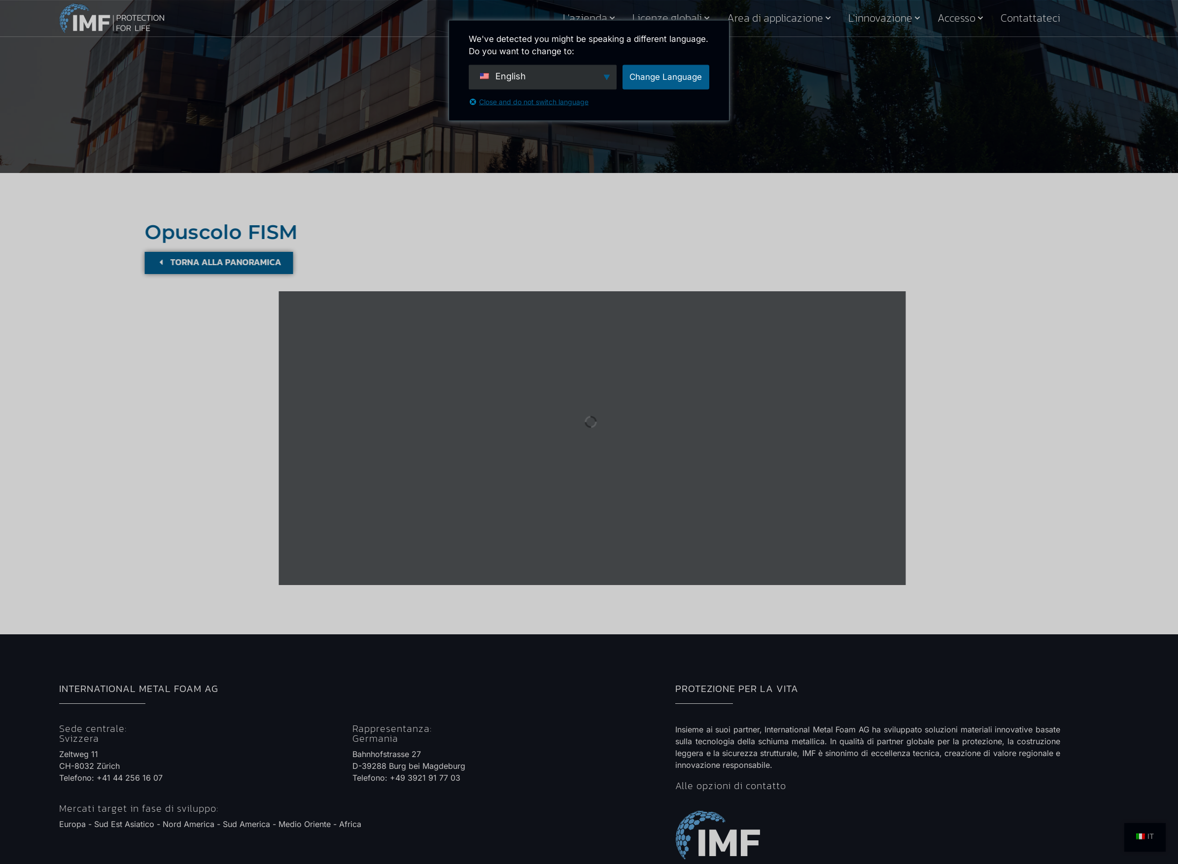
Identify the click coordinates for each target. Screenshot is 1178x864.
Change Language (665, 76)
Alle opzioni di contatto (730, 785)
